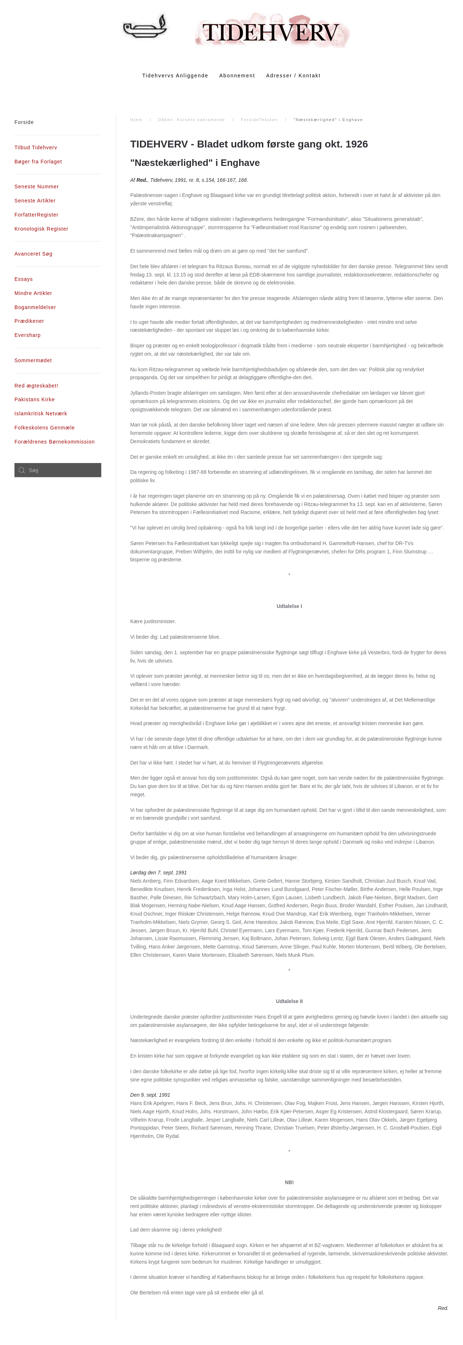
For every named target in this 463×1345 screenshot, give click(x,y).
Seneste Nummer (36, 186)
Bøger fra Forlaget (38, 161)
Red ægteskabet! (36, 386)
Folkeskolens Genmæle (44, 428)
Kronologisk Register (41, 229)
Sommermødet (33, 360)
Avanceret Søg (33, 254)
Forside (24, 122)
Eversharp (27, 335)
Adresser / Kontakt (293, 75)
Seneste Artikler (35, 201)
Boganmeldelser (35, 307)
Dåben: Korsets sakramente (191, 119)
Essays (23, 279)
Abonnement (237, 75)
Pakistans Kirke (34, 399)
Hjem (136, 119)
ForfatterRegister (36, 215)
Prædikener (29, 321)
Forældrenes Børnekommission (54, 442)
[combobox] (57, 470)
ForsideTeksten (259, 119)
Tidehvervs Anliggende (175, 75)
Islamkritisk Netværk (40, 413)
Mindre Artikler (33, 293)
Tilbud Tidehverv (35, 147)
